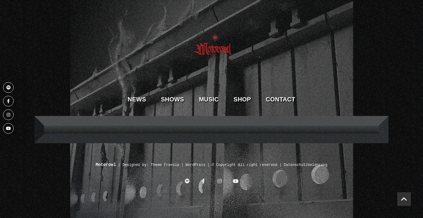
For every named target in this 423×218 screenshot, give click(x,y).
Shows (172, 99)
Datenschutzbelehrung (305, 165)
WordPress (195, 165)
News (137, 99)
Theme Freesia (165, 165)
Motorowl (106, 165)
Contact (280, 99)
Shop (242, 99)
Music (208, 99)
